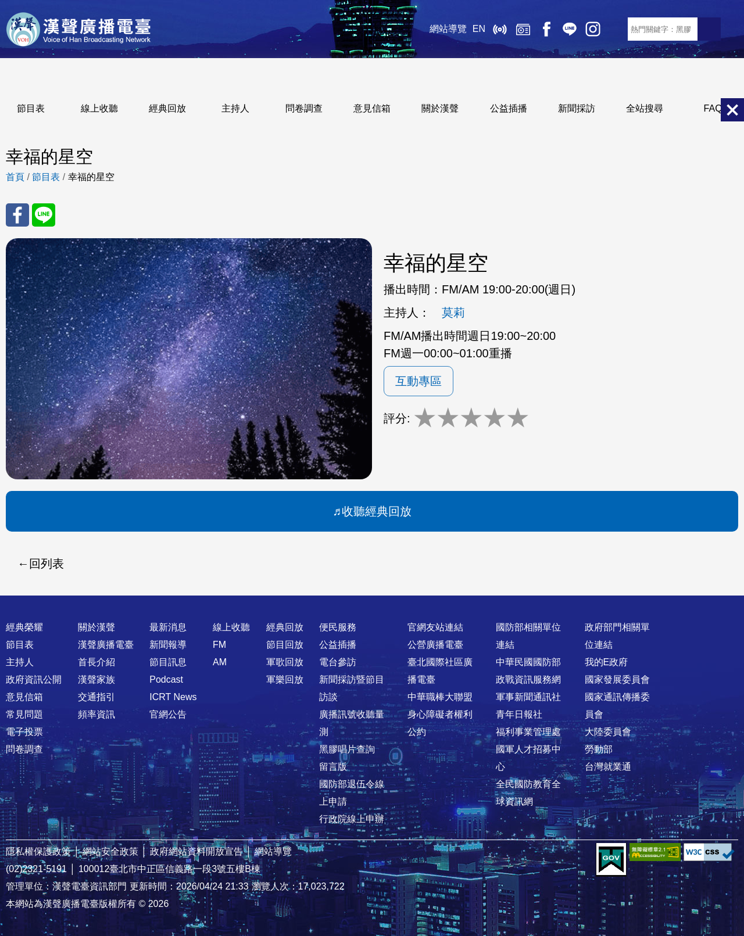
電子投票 (24, 732)
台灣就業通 (608, 767)
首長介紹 (96, 662)
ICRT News (172, 697)
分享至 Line (43, 215)
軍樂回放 (284, 679)
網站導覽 (448, 29)
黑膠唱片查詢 (347, 749)
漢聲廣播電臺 (78, 29)
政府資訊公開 (34, 679)
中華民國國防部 (528, 662)
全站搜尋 (644, 108)
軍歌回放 (284, 662)
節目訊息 (168, 662)
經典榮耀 (24, 627)
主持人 (235, 108)
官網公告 (168, 714)
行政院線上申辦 (351, 819)
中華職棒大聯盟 (440, 697)
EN (479, 29)
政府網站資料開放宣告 (196, 851)
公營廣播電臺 (435, 645)
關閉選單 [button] (732, 109)
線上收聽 (500, 29)
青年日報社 (519, 714)
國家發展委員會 (617, 679)
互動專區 (418, 381)
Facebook (546, 29)
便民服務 (337, 627)
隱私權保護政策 (38, 851)
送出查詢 (709, 29)
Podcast (166, 679)
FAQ (713, 108)
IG (592, 29)
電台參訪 (337, 662)
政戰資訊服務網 (528, 679)
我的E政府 (606, 662)
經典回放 (523, 29)
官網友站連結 (435, 627)
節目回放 (284, 645)
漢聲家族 (96, 679)
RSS (616, 29)
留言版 (333, 767)
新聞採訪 (576, 108)
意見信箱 (372, 108)
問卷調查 (304, 108)
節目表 (31, 108)
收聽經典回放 (377, 511)
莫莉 (453, 312)
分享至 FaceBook (17, 215)
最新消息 (168, 627)
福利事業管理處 (528, 732)
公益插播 (508, 108)
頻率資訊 (96, 714)
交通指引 (96, 697)
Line (569, 29)
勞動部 (599, 749)
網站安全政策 (110, 851)
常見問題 (24, 714)
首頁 (15, 177)
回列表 (46, 563)
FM (219, 645)
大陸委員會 (608, 732)
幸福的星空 (91, 177)
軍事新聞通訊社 (528, 697)
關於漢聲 (440, 108)
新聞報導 (168, 645)
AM (220, 662)
